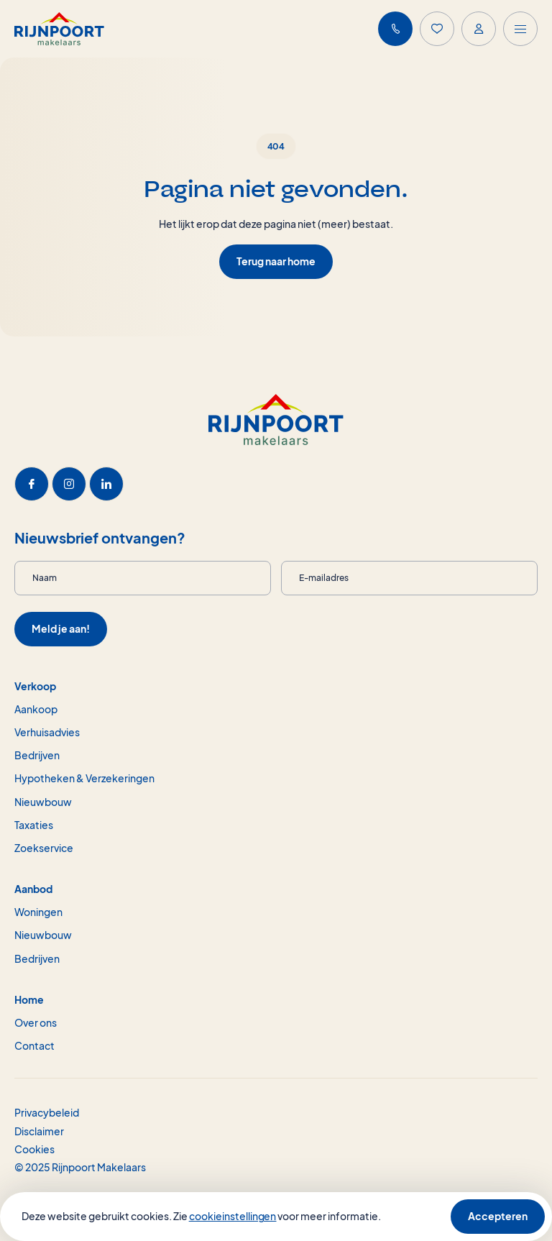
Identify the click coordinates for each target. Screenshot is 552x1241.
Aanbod (33, 888)
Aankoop (36, 708)
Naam (44, 577)
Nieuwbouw (43, 801)
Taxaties (33, 824)
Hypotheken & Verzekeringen (84, 777)
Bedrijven (37, 754)
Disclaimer (39, 1131)
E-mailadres (324, 577)
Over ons (35, 1022)
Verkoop (35, 685)
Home (29, 999)
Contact (34, 1045)
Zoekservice (43, 847)
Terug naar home (276, 261)
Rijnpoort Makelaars (99, 1166)
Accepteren (498, 1215)
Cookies (34, 1148)
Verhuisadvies (47, 731)
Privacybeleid (46, 1112)
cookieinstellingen (233, 1215)
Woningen (38, 911)
